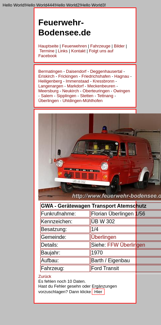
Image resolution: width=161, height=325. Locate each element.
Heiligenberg (50, 81)
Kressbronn (103, 81)
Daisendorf (76, 71)
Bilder (119, 46)
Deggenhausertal (106, 71)
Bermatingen (50, 71)
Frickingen (68, 76)
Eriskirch (46, 76)
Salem (47, 95)
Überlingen (48, 100)
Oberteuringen (96, 90)
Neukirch (70, 90)
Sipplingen (66, 95)
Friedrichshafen (96, 76)
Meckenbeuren (101, 86)
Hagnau (121, 76)
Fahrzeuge (100, 46)
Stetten (86, 95)
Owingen (121, 90)
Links (63, 50)
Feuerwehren (74, 46)
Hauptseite (48, 46)
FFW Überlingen (126, 245)
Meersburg (48, 90)
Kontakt (78, 50)
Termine (46, 50)
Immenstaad (77, 81)
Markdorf (75, 86)
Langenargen (50, 86)
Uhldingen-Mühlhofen (82, 100)
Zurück (44, 276)
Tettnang (105, 95)
